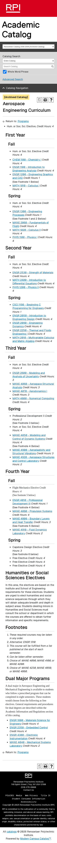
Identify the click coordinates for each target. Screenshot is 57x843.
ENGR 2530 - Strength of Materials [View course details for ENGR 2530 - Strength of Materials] (32, 272)
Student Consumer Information (28, 798)
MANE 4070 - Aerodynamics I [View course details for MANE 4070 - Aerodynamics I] (29, 391)
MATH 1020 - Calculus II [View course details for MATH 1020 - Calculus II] (26, 230)
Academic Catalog (21, 29)
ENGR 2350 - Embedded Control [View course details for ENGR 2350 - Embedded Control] (29, 727)
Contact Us (28, 790)
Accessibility (28, 802)
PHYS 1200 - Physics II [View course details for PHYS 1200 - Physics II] (25, 287)
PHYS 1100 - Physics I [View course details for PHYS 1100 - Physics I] (24, 237)
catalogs (12, 831)
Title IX (45, 795)
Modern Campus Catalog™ (35, 838)
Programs (23, 121)
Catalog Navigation (17, 88)
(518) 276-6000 (28, 787)
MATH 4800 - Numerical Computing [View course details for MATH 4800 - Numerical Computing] (33, 398)
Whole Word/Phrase (18, 71)
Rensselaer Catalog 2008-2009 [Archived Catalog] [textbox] (24, 47)
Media (19, 795)
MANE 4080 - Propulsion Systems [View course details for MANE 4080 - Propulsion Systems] (32, 511)
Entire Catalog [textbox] (9, 61)
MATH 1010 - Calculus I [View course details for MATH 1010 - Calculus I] (25, 185)
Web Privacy (31, 795)
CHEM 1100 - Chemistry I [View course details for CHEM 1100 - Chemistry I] (26, 159)
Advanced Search (13, 79)
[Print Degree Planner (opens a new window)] (39, 99)
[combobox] (28, 46)
